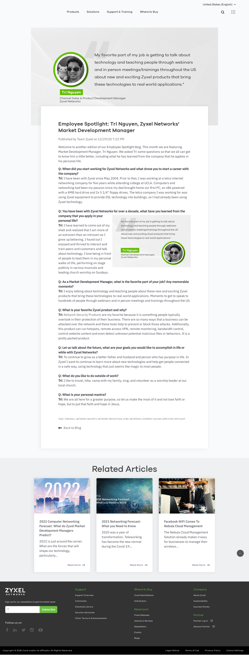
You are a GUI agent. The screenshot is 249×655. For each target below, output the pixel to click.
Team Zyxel (85, 136)
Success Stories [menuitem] (201, 603)
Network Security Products (82, 311)
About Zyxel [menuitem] (199, 592)
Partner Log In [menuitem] (200, 617)
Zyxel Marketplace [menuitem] (144, 592)
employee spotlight (174, 415)
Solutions (93, 11)
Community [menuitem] (81, 597)
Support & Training (119, 11)
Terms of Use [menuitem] (192, 647)
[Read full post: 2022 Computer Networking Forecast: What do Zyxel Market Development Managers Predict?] (62, 492)
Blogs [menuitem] (137, 634)
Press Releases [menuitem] (141, 611)
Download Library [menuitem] (84, 603)
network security (86, 415)
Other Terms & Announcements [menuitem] (91, 615)
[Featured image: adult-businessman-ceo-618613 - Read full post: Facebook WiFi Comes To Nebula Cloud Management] (187, 492)
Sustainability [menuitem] (200, 597)
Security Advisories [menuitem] (85, 609)
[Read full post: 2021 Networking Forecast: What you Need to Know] (124, 492)
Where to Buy (149, 11)
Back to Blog (69, 424)
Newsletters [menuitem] (140, 623)
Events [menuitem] (137, 629)
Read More (76, 561)
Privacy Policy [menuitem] (213, 647)
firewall (70, 415)
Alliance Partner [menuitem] (201, 623)
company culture (151, 415)
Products (73, 11)
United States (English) (217, 4)
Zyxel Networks (132, 415)
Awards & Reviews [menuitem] (143, 617)
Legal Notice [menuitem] (172, 647)
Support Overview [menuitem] (84, 592)
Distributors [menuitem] (140, 597)
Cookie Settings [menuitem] (234, 647)
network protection (110, 415)
